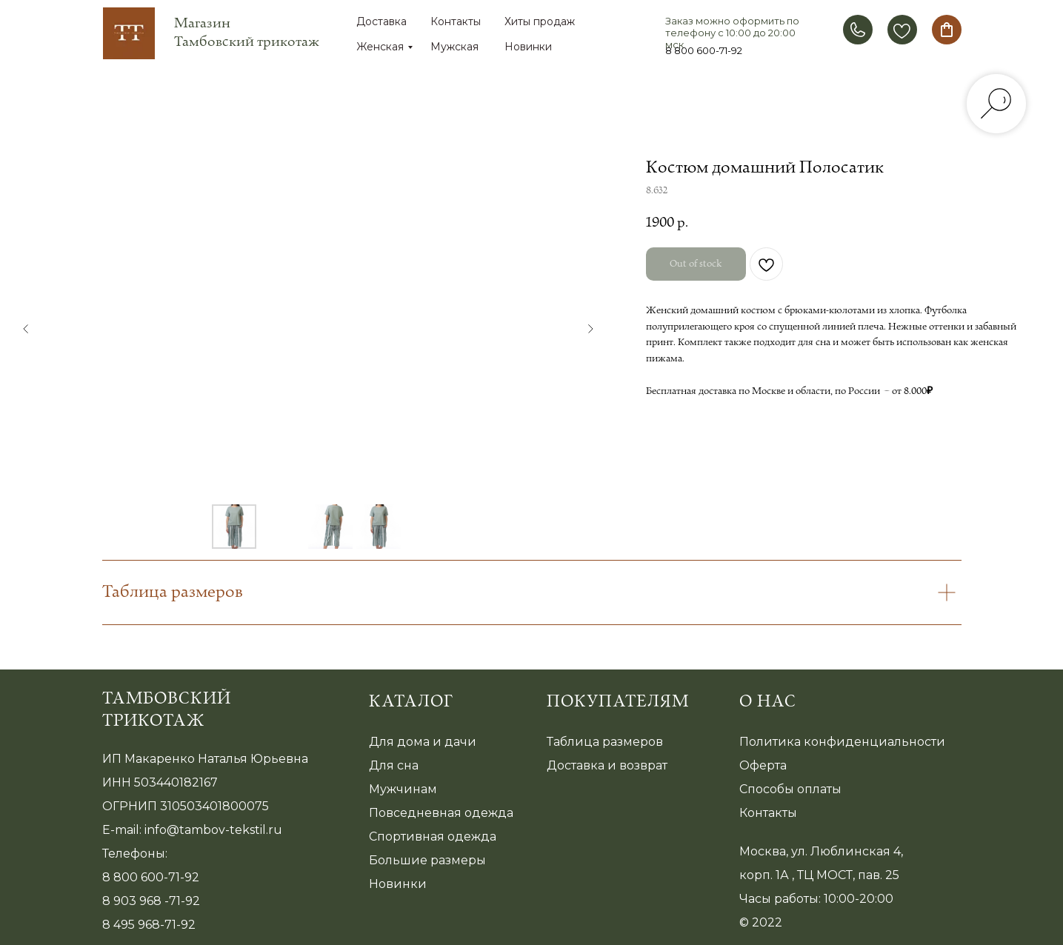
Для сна (394, 765)
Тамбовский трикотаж (166, 710)
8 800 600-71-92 (703, 50)
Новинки (528, 46)
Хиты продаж (539, 21)
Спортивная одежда (432, 836)
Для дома (399, 742)
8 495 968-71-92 (149, 925)
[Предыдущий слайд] (26, 329)
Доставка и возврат (607, 765)
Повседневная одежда (441, 813)
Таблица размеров (605, 742)
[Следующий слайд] (590, 329)
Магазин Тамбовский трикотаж (246, 32)
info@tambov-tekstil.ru (213, 830)
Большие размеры (427, 860)
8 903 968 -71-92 (151, 901)
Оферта (763, 765)
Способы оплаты (790, 789)
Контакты (455, 21)
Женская (380, 46)
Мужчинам (403, 789)
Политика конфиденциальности (842, 742)
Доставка (381, 21)
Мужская (454, 46)
